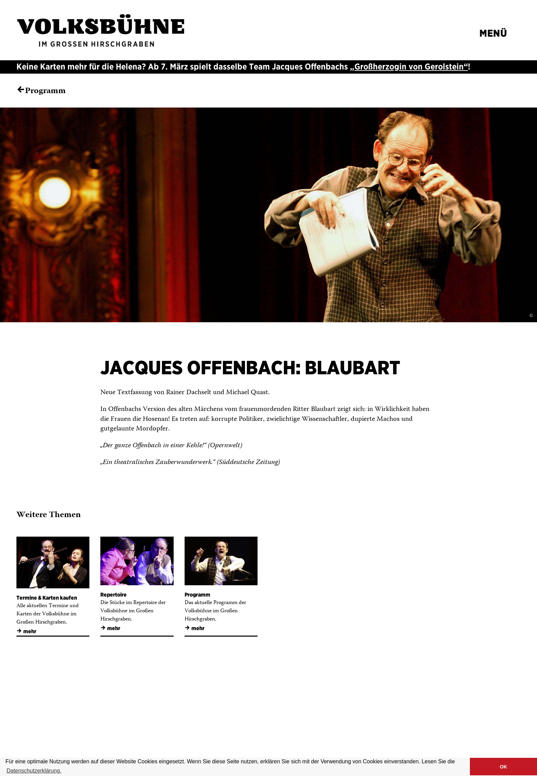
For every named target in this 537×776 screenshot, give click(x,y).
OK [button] (503, 766)
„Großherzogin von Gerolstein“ (409, 66)
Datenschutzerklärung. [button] (34, 771)
